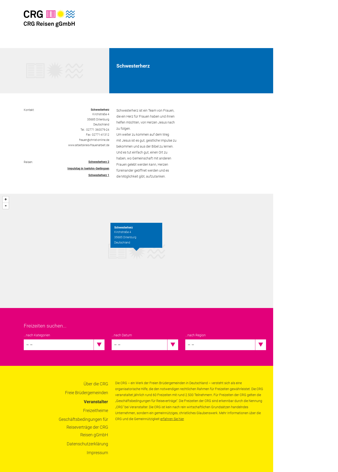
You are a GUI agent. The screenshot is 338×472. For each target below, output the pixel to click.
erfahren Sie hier (172, 419)
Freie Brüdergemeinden (86, 392)
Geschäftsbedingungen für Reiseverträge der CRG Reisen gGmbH (83, 427)
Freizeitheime (95, 410)
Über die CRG (96, 383)
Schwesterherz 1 (98, 175)
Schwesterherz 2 (98, 162)
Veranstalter (96, 401)
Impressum (97, 452)
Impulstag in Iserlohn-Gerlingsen (88, 168)
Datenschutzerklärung (87, 443)
